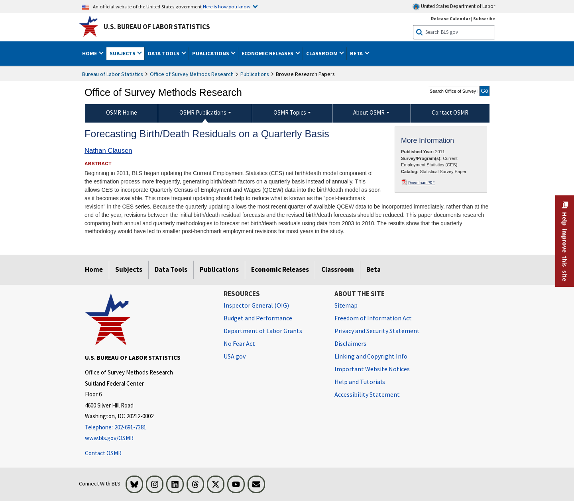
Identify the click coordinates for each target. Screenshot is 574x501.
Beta (373, 269)
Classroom (337, 269)
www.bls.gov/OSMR (109, 438)
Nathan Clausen (108, 150)
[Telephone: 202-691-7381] (148, 427)
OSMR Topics (289, 112)
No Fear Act (239, 343)
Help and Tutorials (359, 382)
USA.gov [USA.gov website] (235, 356)
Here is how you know (226, 6)
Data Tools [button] (164, 53)
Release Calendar (450, 18)
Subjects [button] (123, 53)
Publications (254, 74)
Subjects (128, 269)
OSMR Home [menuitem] (121, 112)
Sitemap (346, 305)
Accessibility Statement (367, 394)
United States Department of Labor (454, 6)
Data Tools (171, 269)
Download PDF (421, 182)
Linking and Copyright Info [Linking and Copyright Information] (370, 356)
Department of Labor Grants (263, 331)
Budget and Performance (258, 318)
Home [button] (90, 53)
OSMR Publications (202, 112)
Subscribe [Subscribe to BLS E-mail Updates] (484, 18)
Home (94, 269)
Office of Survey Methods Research (192, 74)
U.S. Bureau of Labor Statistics (157, 26)
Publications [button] (211, 53)
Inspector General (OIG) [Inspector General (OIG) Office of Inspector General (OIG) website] (256, 305)
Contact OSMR (103, 453)
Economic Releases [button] (268, 53)
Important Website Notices (372, 369)
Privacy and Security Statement (377, 331)
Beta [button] (357, 53)
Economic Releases (280, 269)
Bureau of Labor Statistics (112, 74)
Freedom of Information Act (373, 318)
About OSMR (369, 112)
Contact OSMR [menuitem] (450, 112)
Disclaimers (350, 343)
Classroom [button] (322, 53)
